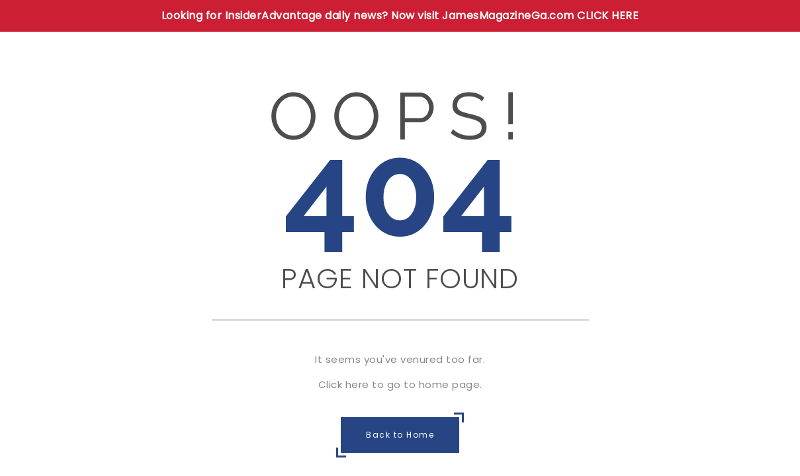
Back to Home (400, 434)
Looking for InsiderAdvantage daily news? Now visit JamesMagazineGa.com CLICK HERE (400, 15)
